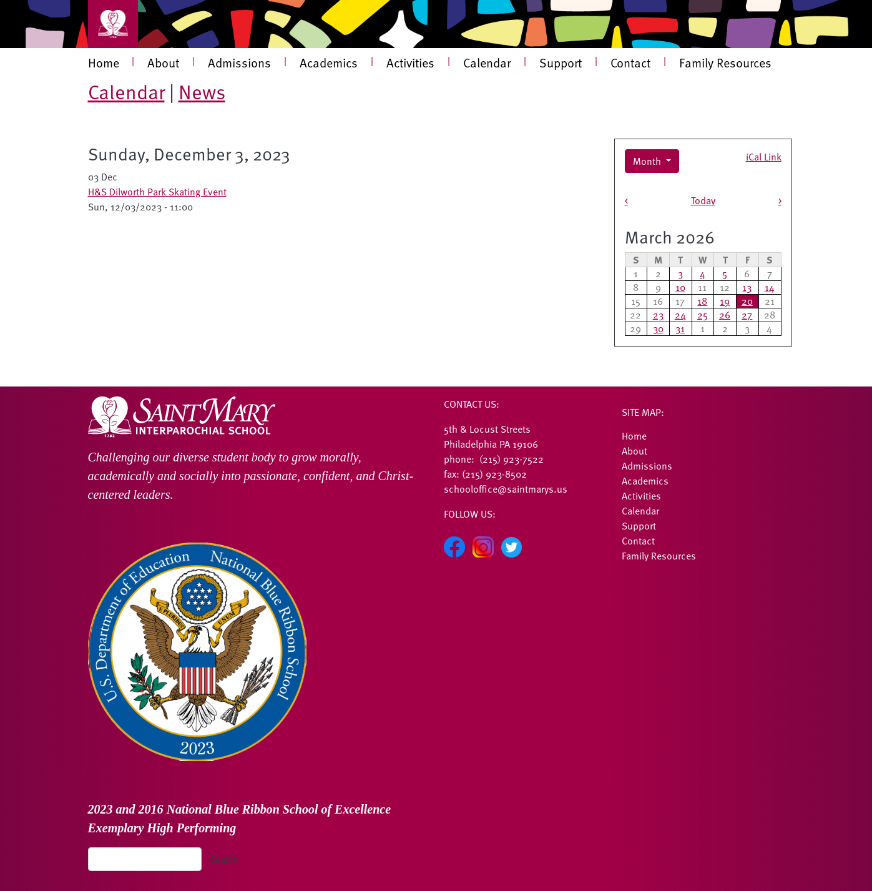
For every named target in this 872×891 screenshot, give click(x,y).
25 (702, 314)
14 (770, 287)
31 (680, 328)
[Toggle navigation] (113, 24)
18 (702, 300)
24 (680, 314)
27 (747, 314)
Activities (410, 62)
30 (658, 328)
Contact (630, 62)
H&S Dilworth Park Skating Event (157, 191)
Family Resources (725, 62)
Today (703, 200)
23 (658, 314)
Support (560, 62)
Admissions (239, 62)
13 (747, 287)
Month (648, 161)
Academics (329, 62)
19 (725, 300)
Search (224, 859)
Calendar (487, 62)
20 (747, 300)
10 (680, 287)
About (163, 62)
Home (103, 62)
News (202, 91)
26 (724, 314)
